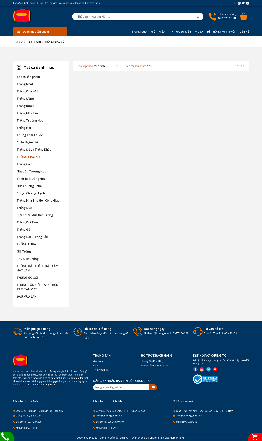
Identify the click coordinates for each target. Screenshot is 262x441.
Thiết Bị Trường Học (31, 179)
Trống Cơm (24, 164)
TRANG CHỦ (139, 31)
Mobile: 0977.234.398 (27, 428)
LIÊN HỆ (244, 31)
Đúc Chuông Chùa (29, 186)
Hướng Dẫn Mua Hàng (152, 361)
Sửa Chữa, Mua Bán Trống (35, 215)
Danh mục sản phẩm (33, 31)
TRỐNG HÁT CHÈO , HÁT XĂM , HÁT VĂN (38, 268)
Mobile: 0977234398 (186, 421)
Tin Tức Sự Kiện (101, 370)
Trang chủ (19, 41)
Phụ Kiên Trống (28, 259)
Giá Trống (24, 251)
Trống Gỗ (23, 230)
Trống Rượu (25, 106)
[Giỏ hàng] (255, 437)
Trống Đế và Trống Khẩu (34, 150)
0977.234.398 (227, 18)
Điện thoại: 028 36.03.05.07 (110, 421)
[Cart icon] (244, 17)
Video (96, 365)
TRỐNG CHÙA (26, 244)
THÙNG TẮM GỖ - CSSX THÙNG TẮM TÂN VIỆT (39, 287)
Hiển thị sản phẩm (135, 66)
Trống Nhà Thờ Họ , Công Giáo (38, 200)
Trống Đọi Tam (27, 222)
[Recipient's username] (121, 387)
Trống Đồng (25, 99)
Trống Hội (24, 128)
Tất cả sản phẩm (28, 77)
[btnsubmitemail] (153, 387)
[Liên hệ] (5, 436)
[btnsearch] (198, 16)
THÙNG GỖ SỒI (27, 278)
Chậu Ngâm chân (28, 142)
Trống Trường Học (30, 120)
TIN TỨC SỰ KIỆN (180, 31)
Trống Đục (24, 208)
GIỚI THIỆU (158, 31)
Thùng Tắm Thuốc (30, 135)
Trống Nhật (25, 84)
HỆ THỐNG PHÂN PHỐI (221, 31)
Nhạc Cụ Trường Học (31, 171)
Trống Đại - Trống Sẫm (33, 237)
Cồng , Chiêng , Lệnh (31, 193)
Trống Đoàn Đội (28, 91)
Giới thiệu (98, 361)
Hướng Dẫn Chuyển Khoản (154, 365)
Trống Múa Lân (27, 113)
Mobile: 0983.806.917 (107, 428)
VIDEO (199, 31)
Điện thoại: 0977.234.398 (28, 421)
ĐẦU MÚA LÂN (27, 297)
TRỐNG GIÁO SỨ (28, 157)
